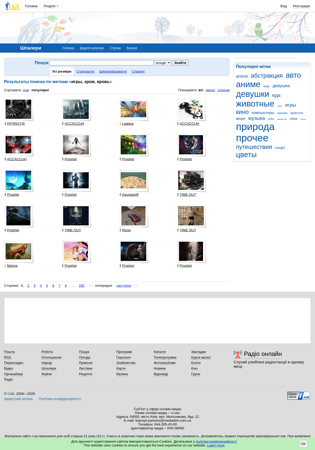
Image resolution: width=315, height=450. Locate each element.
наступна (124, 285)
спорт (280, 147)
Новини (160, 368)
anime (242, 76)
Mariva (10, 266)
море (240, 118)
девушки (252, 94)
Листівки (86, 368)
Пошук (84, 352)
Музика (122, 374)
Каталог (160, 352)
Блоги (196, 363)
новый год (282, 119)
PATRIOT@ (14, 123)
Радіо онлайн (263, 353)
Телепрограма (165, 357)
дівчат (210, 90)
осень (303, 119)
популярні (40, 90)
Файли (46, 374)
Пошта (9, 352)
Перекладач (13, 363)
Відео (8, 368)
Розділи (49, 6)
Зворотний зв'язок (18, 399)
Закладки (198, 352)
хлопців (224, 90)
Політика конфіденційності (60, 399)
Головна (31, 6)
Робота (47, 352)
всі (200, 90)
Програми (124, 352)
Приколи (86, 363)
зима (279, 106)
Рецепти (85, 374)
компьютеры (263, 112)
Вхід (283, 6)
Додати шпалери (92, 48)
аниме (248, 84)
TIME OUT (186, 195)
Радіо (8, 379)
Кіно (194, 368)
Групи (195, 374)
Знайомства (126, 363)
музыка (256, 118)
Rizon (125, 230)
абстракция (267, 75)
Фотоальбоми (164, 363)
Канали (132, 48)
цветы (246, 155)
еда (276, 95)
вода (267, 86)
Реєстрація (301, 6)
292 (82, 285)
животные (255, 103)
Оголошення (51, 357)
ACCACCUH (73, 123)
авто (293, 75)
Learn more (216, 445)
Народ (46, 363)
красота (296, 113)
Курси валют (201, 357)
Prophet (69, 159)
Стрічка (115, 48)
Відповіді (161, 374)
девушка (281, 85)
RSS (7, 357)
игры (290, 105)
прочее (252, 137)
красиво (282, 112)
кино (242, 112)
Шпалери (48, 368)
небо (271, 118)
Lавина (126, 123)
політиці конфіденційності (216, 441)
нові (26, 90)
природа (255, 126)
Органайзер (13, 374)
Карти (121, 368)
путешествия (254, 147)
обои (293, 119)
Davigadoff (129, 195)
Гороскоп (123, 357)
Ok (303, 444)
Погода (84, 357)
